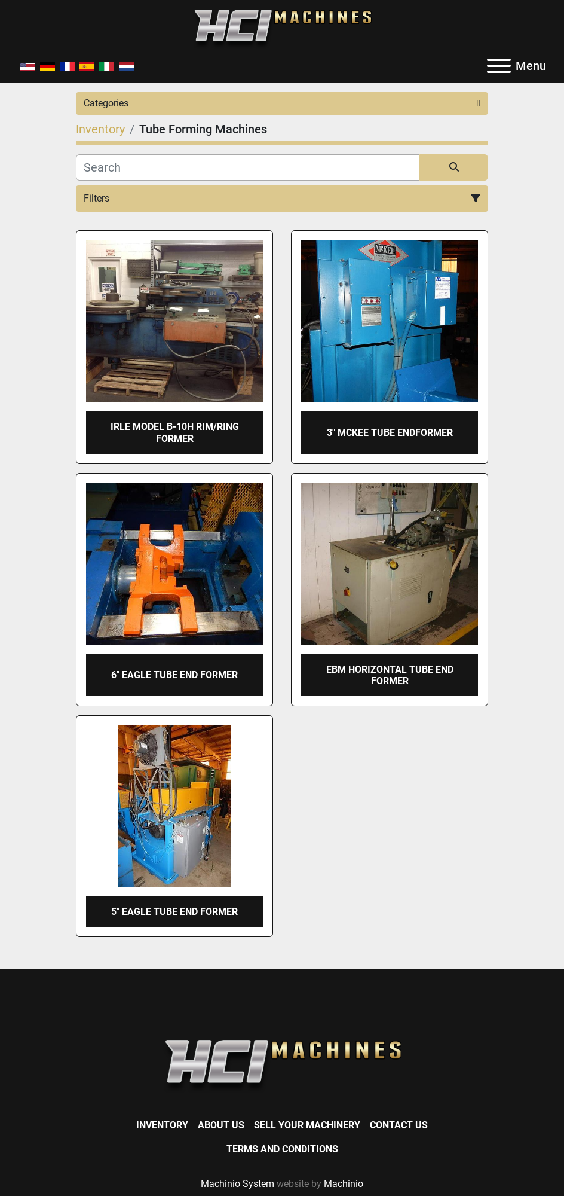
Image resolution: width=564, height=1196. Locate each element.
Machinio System (237, 1183)
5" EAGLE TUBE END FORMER (174, 911)
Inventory (162, 1125)
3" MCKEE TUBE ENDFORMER (390, 432)
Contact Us (399, 1125)
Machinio (343, 1183)
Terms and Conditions (282, 1149)
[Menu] (499, 66)
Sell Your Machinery (307, 1125)
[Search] (247, 167)
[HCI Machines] (282, 1066)
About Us (221, 1125)
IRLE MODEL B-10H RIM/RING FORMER (175, 432)
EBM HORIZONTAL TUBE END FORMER (389, 675)
